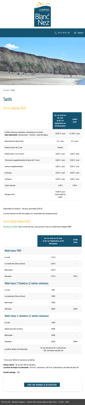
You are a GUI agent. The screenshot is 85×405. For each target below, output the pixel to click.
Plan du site (6, 402)
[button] (78, 32)
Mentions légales (18, 402)
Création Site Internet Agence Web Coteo (41, 402)
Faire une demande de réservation (42, 384)
